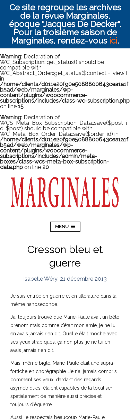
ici (113, 41)
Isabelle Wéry (40, 279)
